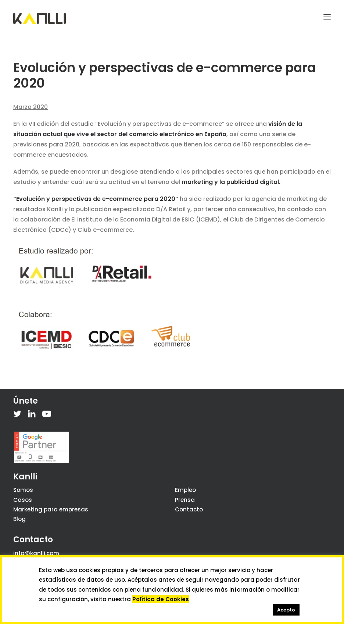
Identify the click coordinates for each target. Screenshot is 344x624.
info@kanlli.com (36, 553)
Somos (23, 490)
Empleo (185, 490)
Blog (19, 519)
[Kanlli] (39, 18)
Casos (22, 500)
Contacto (189, 509)
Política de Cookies (160, 599)
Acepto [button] (286, 609)
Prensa (185, 500)
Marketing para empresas (50, 509)
